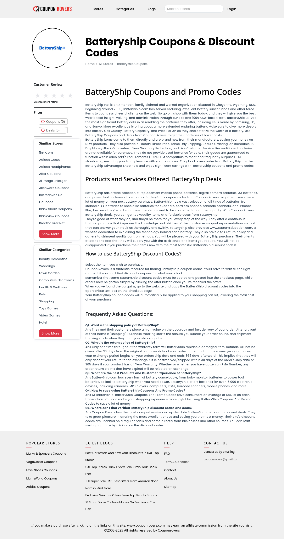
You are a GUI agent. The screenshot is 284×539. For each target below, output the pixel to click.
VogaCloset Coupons (41, 462)
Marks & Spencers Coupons (46, 453)
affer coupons (50, 174)
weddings (47, 266)
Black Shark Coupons (55, 209)
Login (231, 9)
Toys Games (48, 308)
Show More (50, 234)
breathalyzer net (52, 223)
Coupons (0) (55, 121)
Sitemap (170, 487)
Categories (125, 9)
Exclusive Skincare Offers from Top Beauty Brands (121, 495)
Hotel (43, 322)
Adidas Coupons (38, 487)
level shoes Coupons (41, 470)
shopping (46, 301)
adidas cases (50, 159)
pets (42, 294)
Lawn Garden (49, 273)
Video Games (49, 315)
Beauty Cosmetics (53, 259)
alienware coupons (54, 188)
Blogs (151, 9)
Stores (98, 9)
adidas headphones (55, 166)
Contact (170, 470)
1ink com (46, 152)
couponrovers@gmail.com (221, 459)
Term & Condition (177, 462)
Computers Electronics (56, 280)
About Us (170, 478)
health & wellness (53, 287)
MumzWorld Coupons (41, 478)
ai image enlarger (53, 181)
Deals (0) (53, 130)
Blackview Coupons (54, 216)
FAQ (167, 453)
